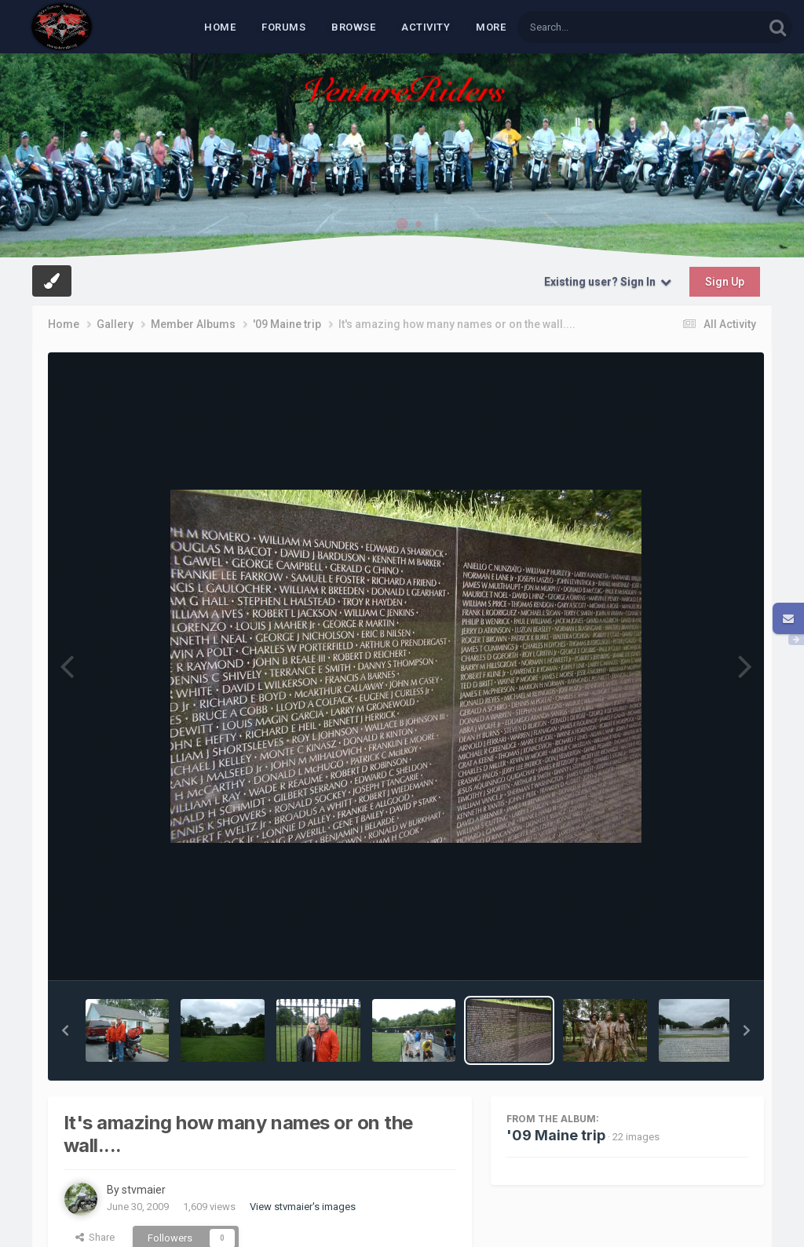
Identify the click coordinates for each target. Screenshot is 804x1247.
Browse (353, 27)
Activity (425, 27)
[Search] (599, 27)
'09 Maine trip (555, 1135)
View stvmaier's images (303, 1206)
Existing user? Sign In (607, 281)
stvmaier (144, 1189)
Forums (283, 27)
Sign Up (724, 281)
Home (220, 27)
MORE (491, 27)
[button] (65, 1030)
